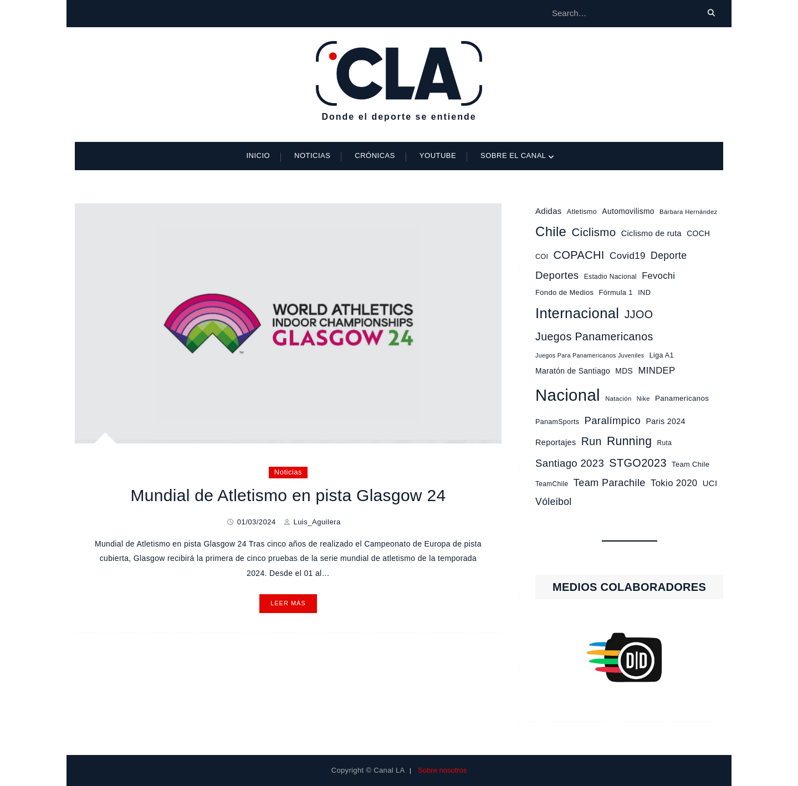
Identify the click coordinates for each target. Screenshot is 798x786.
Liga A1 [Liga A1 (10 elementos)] (661, 355)
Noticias (312, 155)
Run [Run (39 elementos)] (591, 441)
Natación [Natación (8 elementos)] (618, 398)
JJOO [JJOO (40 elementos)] (639, 314)
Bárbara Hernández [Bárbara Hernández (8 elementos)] (688, 211)
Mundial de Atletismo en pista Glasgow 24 (288, 495)
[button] (629, 657)
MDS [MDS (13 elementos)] (624, 370)
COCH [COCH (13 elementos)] (698, 233)
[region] (629, 657)
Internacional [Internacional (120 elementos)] (577, 313)
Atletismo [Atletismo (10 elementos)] (582, 212)
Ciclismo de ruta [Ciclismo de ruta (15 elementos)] (651, 233)
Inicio (258, 155)
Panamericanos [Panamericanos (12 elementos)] (682, 398)
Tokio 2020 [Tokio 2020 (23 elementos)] (674, 483)
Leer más (288, 603)
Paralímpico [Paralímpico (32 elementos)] (613, 420)
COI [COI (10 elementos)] (541, 257)
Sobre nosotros (442, 770)
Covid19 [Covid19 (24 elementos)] (628, 256)
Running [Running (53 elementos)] (629, 441)
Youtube (438, 155)
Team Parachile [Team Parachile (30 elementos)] (610, 482)
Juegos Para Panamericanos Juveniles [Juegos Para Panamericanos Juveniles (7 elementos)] (589, 355)
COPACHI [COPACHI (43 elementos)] (578, 255)
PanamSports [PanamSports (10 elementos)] (557, 422)
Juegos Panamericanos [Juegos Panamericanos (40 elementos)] (594, 336)
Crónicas (375, 155)
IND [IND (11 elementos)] (644, 292)
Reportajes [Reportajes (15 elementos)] (555, 442)
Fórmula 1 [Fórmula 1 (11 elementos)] (616, 292)
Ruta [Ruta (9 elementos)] (664, 443)
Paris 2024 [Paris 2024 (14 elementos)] (665, 421)
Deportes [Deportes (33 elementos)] (557, 275)
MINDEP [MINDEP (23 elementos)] (656, 370)
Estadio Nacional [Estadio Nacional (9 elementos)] (610, 276)
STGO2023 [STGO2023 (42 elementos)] (638, 463)
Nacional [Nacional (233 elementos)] (567, 395)
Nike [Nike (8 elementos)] (643, 398)
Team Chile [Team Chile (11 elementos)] (690, 464)
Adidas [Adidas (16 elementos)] (548, 211)
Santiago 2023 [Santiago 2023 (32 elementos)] (569, 463)
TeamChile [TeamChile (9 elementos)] (551, 484)
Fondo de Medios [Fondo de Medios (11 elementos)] (564, 292)
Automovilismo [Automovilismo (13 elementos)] (628, 211)
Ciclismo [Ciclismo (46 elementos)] (593, 232)
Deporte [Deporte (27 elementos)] (669, 255)
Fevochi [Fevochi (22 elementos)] (658, 275)
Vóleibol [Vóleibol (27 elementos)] (553, 501)
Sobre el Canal (513, 155)
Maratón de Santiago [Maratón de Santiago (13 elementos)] (572, 370)
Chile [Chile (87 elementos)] (550, 231)
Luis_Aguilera (316, 522)
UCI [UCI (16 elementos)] (710, 483)
